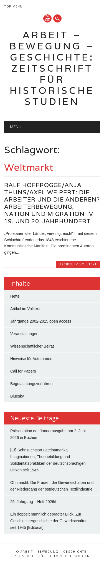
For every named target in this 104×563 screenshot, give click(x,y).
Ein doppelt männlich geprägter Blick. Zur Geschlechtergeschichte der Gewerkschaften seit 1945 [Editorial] (49, 521)
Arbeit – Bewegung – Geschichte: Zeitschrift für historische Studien (52, 68)
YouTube (47, 18)
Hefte (14, 296)
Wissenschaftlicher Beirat (32, 346)
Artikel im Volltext (78, 264)
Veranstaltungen (24, 333)
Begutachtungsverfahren (31, 383)
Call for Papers (23, 371)
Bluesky (17, 396)
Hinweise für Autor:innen (31, 358)
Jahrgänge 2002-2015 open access (40, 321)
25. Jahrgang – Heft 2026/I (33, 501)
